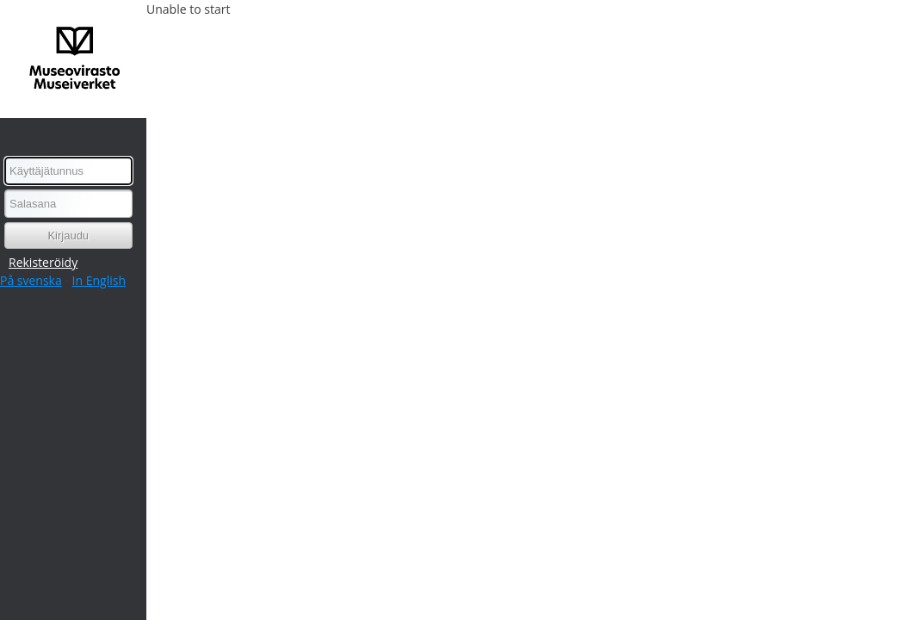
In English (99, 280)
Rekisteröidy (43, 262)
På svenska (31, 280)
